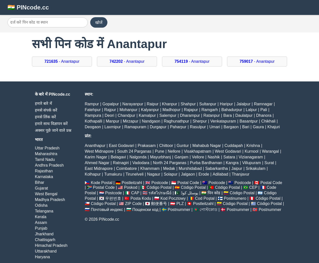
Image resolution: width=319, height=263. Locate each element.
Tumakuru (113, 174)
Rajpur (110, 110)
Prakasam (147, 145)
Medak (169, 168)
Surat (269, 163)
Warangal (270, 151)
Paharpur (178, 127)
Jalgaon (188, 174)
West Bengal (46, 194)
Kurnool (251, 151)
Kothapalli (93, 121)
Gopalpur (110, 104)
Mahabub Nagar (206, 145)
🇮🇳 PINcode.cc (28, 7)
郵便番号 (159, 203)
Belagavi (118, 157)
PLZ (180, 203)
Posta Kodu (140, 198)
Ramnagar (263, 104)
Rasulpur (198, 127)
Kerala (40, 217)
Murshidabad (190, 168)
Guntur (183, 145)
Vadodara (140, 163)
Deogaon (93, 127)
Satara (229, 157)
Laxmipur (112, 127)
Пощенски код (145, 209)
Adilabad (220, 174)
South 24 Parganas (134, 151)
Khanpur (169, 104)
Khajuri (273, 127)
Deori (109, 115)
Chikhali (268, 121)
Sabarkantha (216, 168)
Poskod (130, 187)
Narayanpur (132, 104)
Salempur (167, 115)
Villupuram (251, 163)
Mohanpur (129, 110)
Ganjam (181, 157)
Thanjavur (240, 174)
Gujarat (41, 188)
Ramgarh (209, 110)
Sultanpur (207, 104)
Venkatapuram (223, 121)
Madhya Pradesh (50, 199)
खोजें (98, 22)
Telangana (44, 211)
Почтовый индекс (107, 209)
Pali (263, 110)
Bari (245, 127)
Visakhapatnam (197, 151)
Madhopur (171, 110)
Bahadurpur (231, 110)
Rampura (93, 115)
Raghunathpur (176, 121)
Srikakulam (255, 168)
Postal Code (188, 183)
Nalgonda (138, 157)
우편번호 (113, 198)
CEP (253, 187)
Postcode (160, 183)
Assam (41, 222)
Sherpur (200, 121)
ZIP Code (133, 203)
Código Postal (159, 187)
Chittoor (166, 145)
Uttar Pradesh (47, 148)
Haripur (226, 104)
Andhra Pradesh (49, 165)
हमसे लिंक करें (45, 117)
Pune (159, 151)
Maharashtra (46, 154)
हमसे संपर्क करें (46, 110)
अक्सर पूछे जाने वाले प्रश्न (53, 130)
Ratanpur (211, 115)
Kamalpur (147, 115)
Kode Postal (101, 183)
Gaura (258, 127)
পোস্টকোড (208, 209)
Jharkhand (44, 234)
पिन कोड (214, 193)
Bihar (39, 182)
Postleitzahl (132, 183)
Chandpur (126, 115)
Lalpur (251, 110)
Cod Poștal (205, 198)
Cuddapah (234, 145)
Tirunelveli (135, 174)
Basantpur (248, 121)
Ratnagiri (121, 163)
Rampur (92, 104)
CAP (135, 193)
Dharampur (190, 115)
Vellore (198, 157)
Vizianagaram (251, 157)
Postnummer (179, 209)
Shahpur (188, 104)
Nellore (174, 151)
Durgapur (158, 127)
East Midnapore (99, 168)
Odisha (41, 205)
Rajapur (191, 110)
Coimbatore (126, 168)
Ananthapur (95, 145)
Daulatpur (243, 115)
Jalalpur (243, 104)
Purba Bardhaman (206, 163)
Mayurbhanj (160, 157)
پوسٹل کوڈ (189, 193)
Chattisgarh (45, 240)
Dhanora (263, 115)
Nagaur (153, 174)
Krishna (253, 145)
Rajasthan (44, 171)
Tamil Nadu (45, 159)
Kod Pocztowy (173, 198)
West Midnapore (99, 151)
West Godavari (228, 151)
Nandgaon (151, 121)
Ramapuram (135, 127)
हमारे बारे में (43, 103)
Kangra (232, 163)
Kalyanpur (150, 110)
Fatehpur (93, 110)
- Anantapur (62, 61)
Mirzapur (130, 121)
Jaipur (236, 168)
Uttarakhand (46, 251)
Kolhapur (93, 174)
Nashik (214, 157)
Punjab (41, 228)
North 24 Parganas (169, 163)
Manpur (112, 121)
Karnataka (44, 177)
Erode (203, 174)
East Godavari (121, 145)
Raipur (153, 104)
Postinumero (235, 198)
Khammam (150, 168)
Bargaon (231, 127)
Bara (227, 115)
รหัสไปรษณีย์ (160, 193)
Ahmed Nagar (97, 163)
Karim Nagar (96, 157)
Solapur (170, 174)
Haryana (42, 257)
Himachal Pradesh (51, 245)
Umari (214, 127)
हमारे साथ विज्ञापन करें (51, 124)
